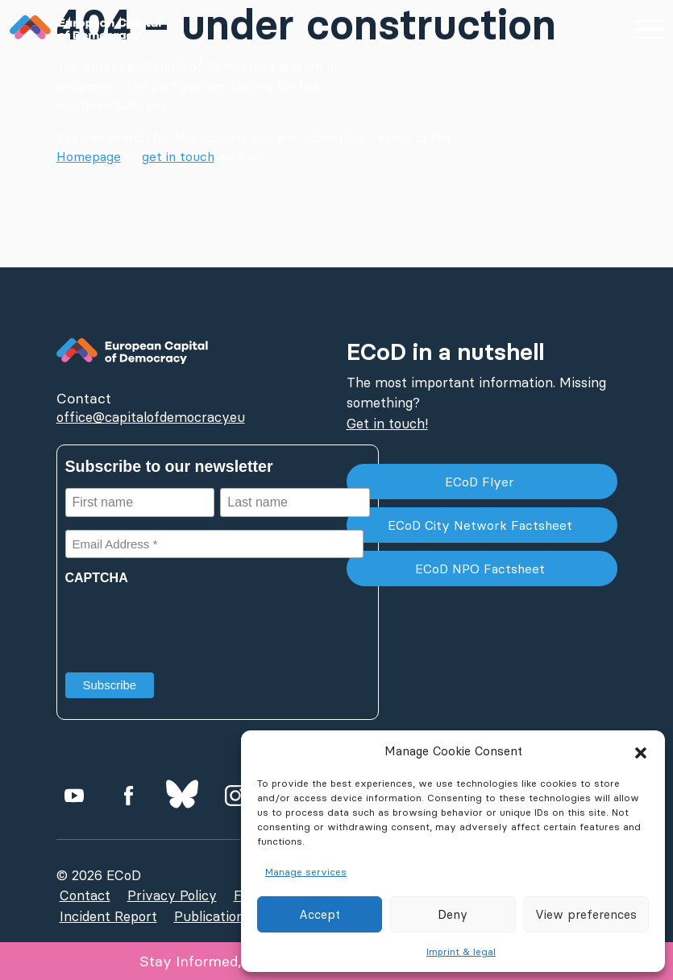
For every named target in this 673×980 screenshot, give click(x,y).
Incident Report (108, 916)
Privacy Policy (172, 895)
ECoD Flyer (481, 481)
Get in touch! (387, 423)
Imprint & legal (461, 951)
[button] (641, 751)
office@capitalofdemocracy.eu (150, 417)
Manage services (306, 872)
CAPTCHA (96, 578)
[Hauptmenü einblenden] (648, 28)
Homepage (88, 156)
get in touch (178, 156)
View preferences (586, 914)
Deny (452, 914)
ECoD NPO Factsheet (482, 568)
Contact (85, 895)
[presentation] (187, 623)
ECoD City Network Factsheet (482, 525)
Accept (319, 914)
